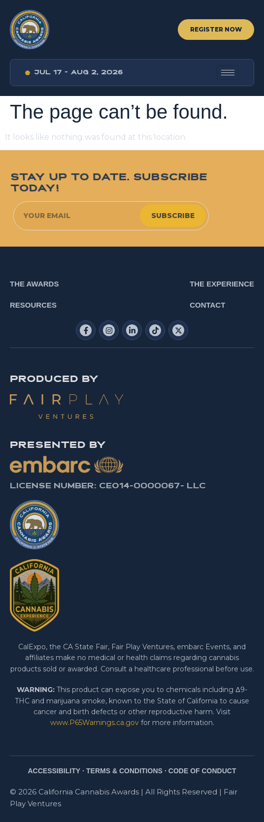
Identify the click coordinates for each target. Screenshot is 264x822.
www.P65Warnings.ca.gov (94, 722)
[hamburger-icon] (228, 72)
